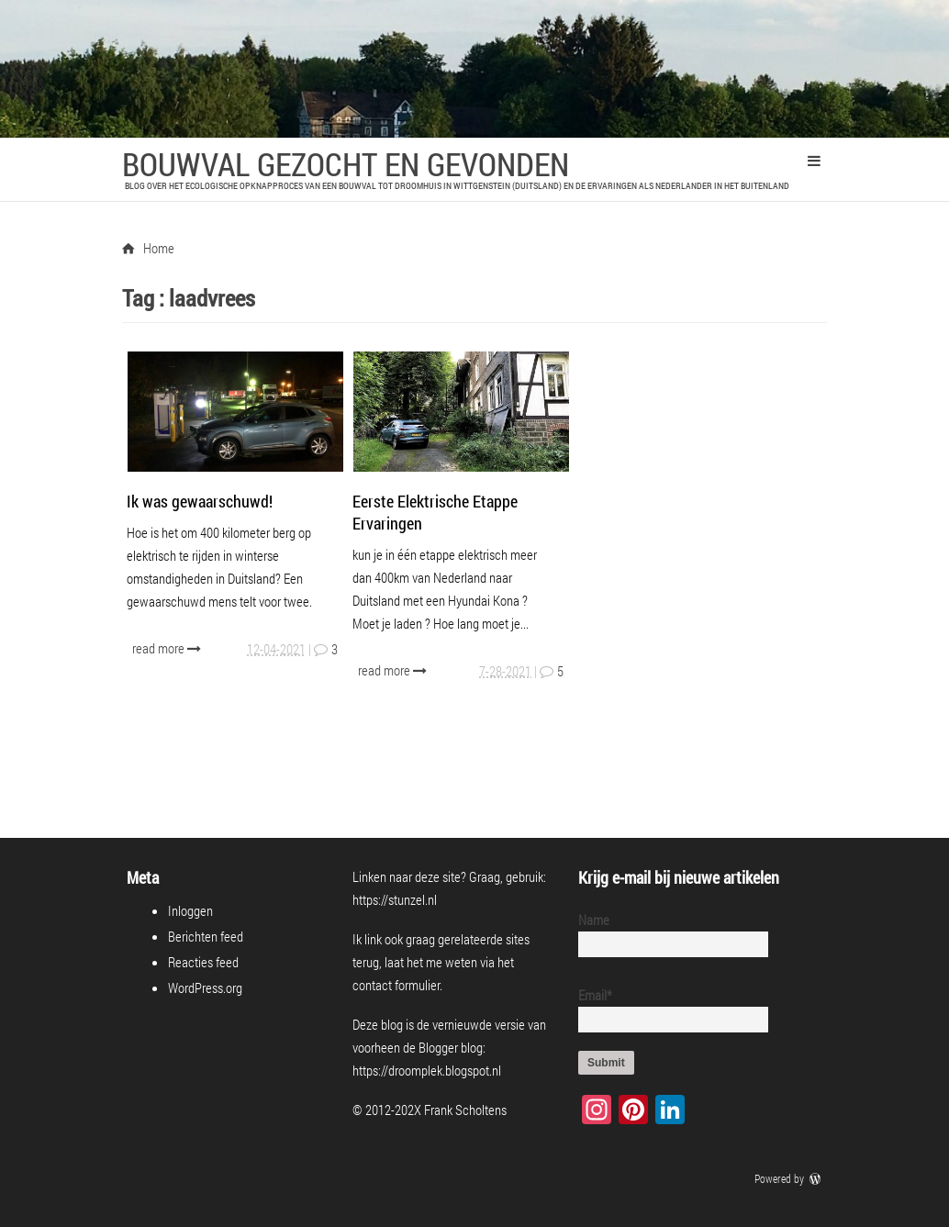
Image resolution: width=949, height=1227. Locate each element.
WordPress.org (205, 987)
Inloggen (190, 910)
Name (666, 933)
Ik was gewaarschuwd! (200, 501)
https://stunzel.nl (394, 899)
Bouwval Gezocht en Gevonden (345, 163)
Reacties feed (203, 962)
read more (168, 648)
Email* (666, 1009)
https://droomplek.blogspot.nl (426, 1070)
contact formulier (396, 985)
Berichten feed (205, 936)
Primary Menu (814, 161)
